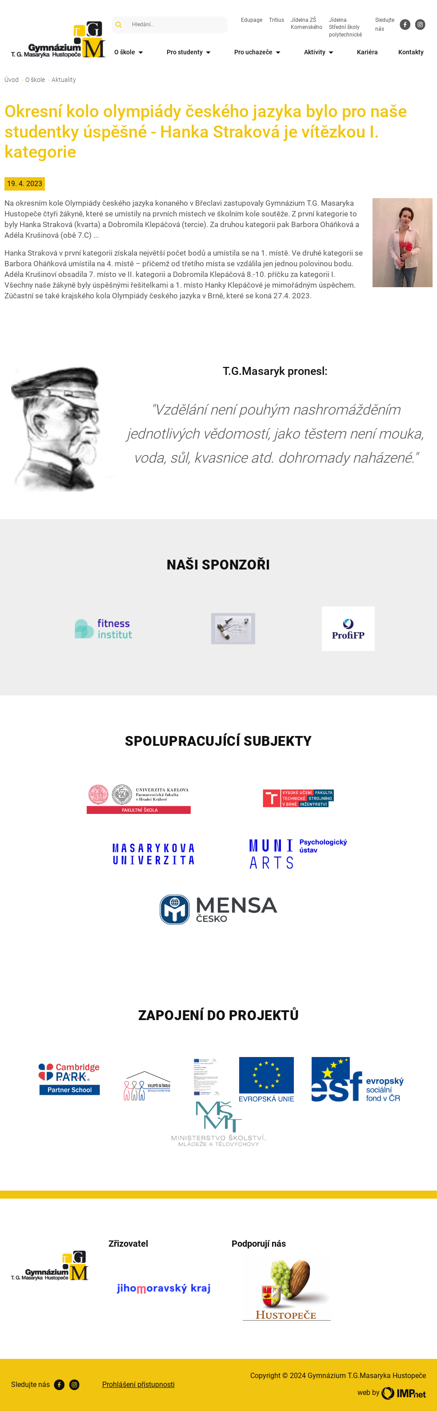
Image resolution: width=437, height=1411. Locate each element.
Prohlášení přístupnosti (138, 1384)
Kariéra (367, 52)
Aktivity (320, 52)
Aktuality (64, 79)
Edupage (251, 20)
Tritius (276, 20)
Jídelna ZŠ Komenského (306, 24)
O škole (130, 52)
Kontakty (411, 52)
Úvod (11, 79)
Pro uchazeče (259, 52)
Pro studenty (190, 52)
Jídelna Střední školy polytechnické (345, 27)
